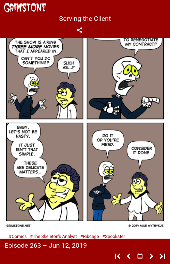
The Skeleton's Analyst (55, 236)
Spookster (115, 236)
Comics (18, 236)
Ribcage (91, 236)
